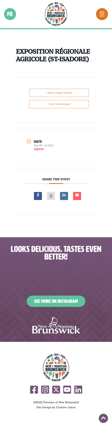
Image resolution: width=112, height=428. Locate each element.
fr (10, 14)
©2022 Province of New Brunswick (56, 402)
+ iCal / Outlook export (59, 104)
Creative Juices (66, 407)
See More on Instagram (56, 301)
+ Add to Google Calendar (59, 92)
